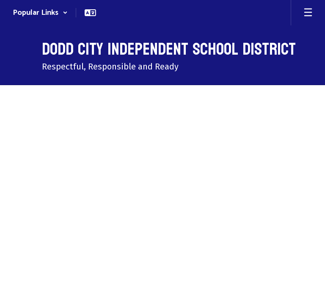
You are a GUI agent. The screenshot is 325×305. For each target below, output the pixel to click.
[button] (40, 12)
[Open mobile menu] (308, 12)
